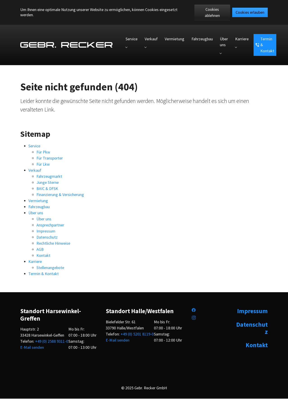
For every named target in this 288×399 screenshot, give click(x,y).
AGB (40, 249)
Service (34, 146)
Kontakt (43, 255)
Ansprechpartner (50, 225)
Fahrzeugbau (39, 207)
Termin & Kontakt (43, 274)
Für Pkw (43, 152)
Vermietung (38, 201)
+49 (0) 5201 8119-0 (137, 334)
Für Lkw (43, 164)
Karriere (35, 261)
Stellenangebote (50, 268)
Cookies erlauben (250, 12)
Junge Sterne (47, 182)
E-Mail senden (32, 347)
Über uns (35, 213)
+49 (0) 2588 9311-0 (51, 341)
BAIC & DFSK (47, 189)
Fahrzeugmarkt (49, 176)
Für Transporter (49, 158)
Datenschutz (47, 237)
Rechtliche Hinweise (53, 243)
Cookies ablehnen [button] (212, 12)
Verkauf (34, 170)
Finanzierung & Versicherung (60, 195)
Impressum (45, 231)
